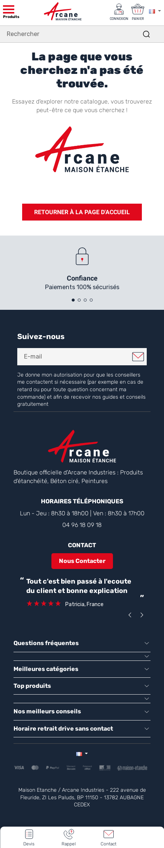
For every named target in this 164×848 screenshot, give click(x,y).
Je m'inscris (138, 356)
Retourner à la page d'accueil (82, 212)
